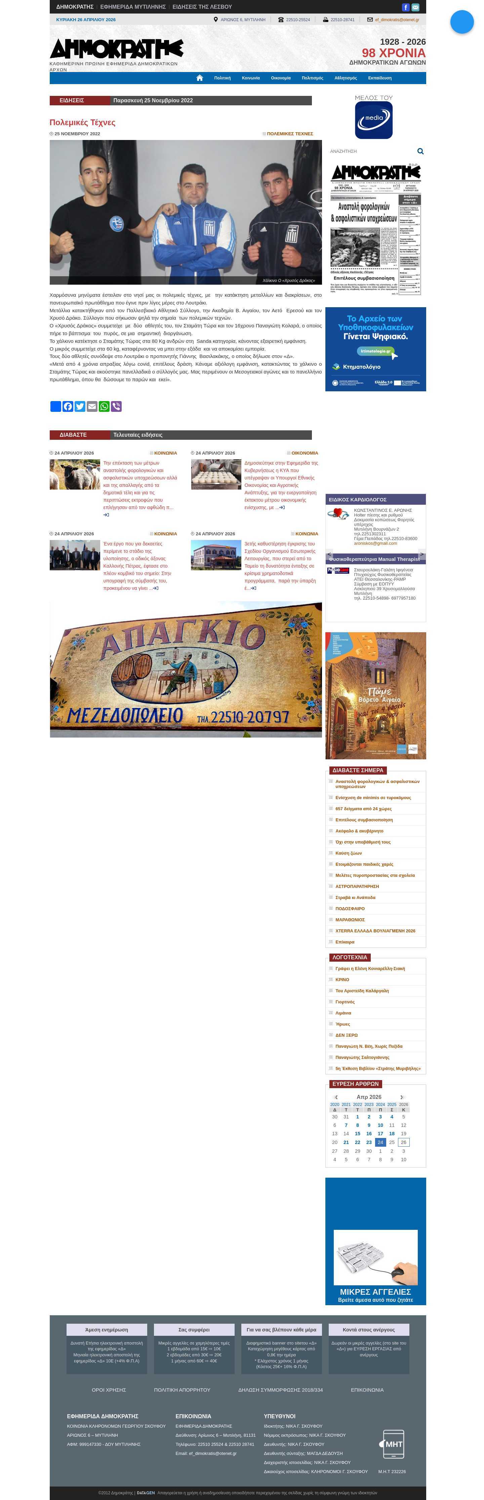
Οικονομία (281, 78)
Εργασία (103, 89)
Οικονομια (305, 453)
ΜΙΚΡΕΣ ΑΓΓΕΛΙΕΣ (376, 1290)
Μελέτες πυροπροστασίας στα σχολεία (375, 875)
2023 (369, 1104)
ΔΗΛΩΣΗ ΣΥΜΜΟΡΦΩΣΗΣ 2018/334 (280, 1390)
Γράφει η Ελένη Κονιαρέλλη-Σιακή (370, 968)
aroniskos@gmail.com (375, 543)
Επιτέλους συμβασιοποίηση (364, 819)
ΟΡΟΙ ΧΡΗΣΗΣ (109, 1390)
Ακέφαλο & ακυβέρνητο (360, 830)
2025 (392, 1104)
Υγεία (164, 89)
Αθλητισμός (345, 78)
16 (369, 1133)
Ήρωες (343, 1024)
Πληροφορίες (244, 89)
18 (392, 1133)
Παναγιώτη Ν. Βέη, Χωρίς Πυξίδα (369, 1046)
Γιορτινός (345, 1001)
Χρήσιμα (188, 89)
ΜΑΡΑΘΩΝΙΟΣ (350, 919)
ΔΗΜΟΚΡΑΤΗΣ (75, 7)
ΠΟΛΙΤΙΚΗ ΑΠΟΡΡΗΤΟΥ (182, 1390)
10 (380, 1125)
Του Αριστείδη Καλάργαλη (362, 990)
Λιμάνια (343, 1012)
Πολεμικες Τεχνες (290, 133)
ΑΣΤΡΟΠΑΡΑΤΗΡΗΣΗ (357, 886)
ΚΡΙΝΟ (343, 979)
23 (369, 1142)
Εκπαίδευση (380, 78)
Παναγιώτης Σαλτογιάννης (363, 1057)
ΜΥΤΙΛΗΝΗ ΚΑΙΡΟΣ (376, 1204)
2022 (357, 1104)
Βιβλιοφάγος (135, 89)
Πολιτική (222, 78)
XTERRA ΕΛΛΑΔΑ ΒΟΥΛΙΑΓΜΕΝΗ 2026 (375, 930)
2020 (334, 1104)
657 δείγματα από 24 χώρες (364, 808)
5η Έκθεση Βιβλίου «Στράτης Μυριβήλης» (378, 1068)
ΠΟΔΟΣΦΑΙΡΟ (350, 908)
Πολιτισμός (312, 78)
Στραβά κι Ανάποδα (356, 897)
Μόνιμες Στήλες (69, 89)
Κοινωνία (251, 78)
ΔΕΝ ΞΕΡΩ (347, 1035)
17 (380, 1133)
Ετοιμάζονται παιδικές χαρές (365, 864)
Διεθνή (214, 89)
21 (346, 1142)
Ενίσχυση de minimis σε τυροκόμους (373, 797)
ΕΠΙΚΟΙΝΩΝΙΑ (367, 1390)
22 (357, 1142)
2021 (346, 1104)
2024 (380, 1104)
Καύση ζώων (349, 853)
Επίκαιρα (345, 941)
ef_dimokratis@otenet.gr (397, 19)
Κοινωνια (165, 453)
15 (357, 1133)
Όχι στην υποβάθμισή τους (363, 842)
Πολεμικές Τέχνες (83, 122)
